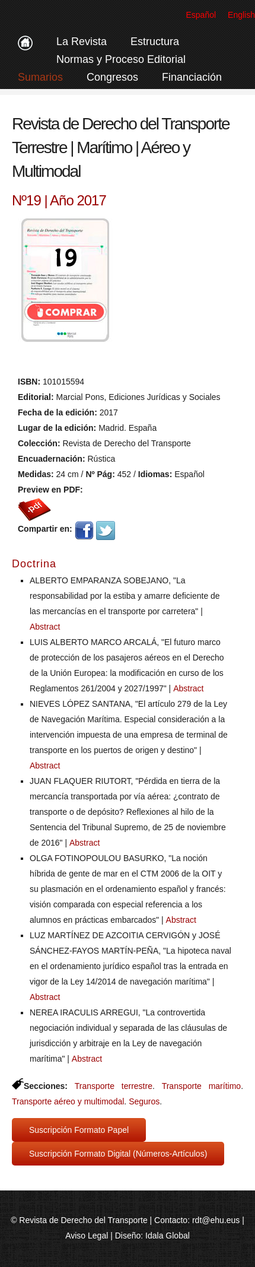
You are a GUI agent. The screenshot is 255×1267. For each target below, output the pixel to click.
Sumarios (40, 77)
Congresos (112, 77)
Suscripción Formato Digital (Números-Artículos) (118, 1153)
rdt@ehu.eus (216, 1220)
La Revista (81, 41)
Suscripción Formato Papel (79, 1130)
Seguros (144, 1101)
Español (201, 15)
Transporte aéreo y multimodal (68, 1101)
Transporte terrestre (113, 1086)
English (241, 15)
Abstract (45, 626)
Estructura (154, 41)
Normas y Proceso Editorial (121, 59)
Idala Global (167, 1235)
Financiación (192, 77)
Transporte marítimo (201, 1086)
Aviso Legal (86, 1235)
